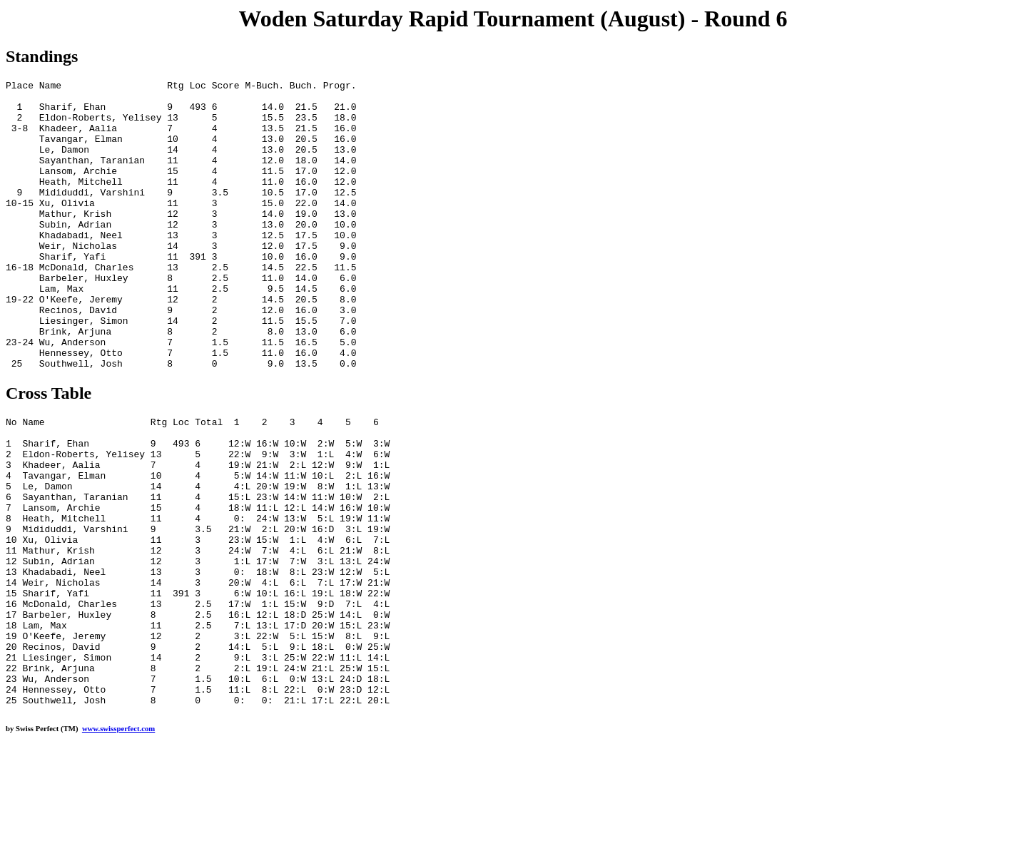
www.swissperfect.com (118, 844)
